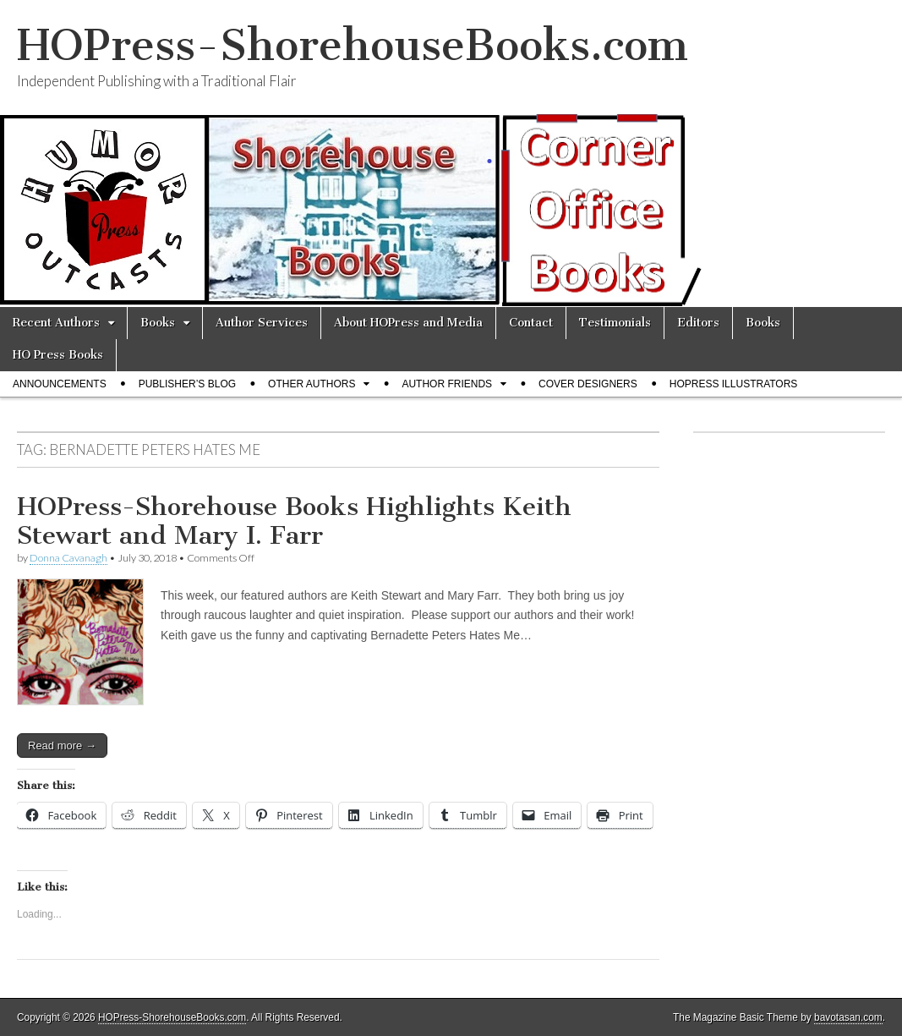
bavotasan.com (848, 1017)
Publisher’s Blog (187, 384)
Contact (531, 322)
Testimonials (615, 322)
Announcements (60, 384)
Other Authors (311, 384)
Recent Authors (56, 322)
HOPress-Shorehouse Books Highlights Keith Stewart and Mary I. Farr (294, 521)
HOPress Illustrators (734, 384)
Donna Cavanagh (68, 557)
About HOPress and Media (408, 322)
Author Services (262, 322)
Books (157, 322)
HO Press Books (58, 355)
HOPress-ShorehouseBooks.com (352, 45)
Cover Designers (587, 384)
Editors (698, 322)
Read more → (62, 745)
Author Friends (447, 384)
